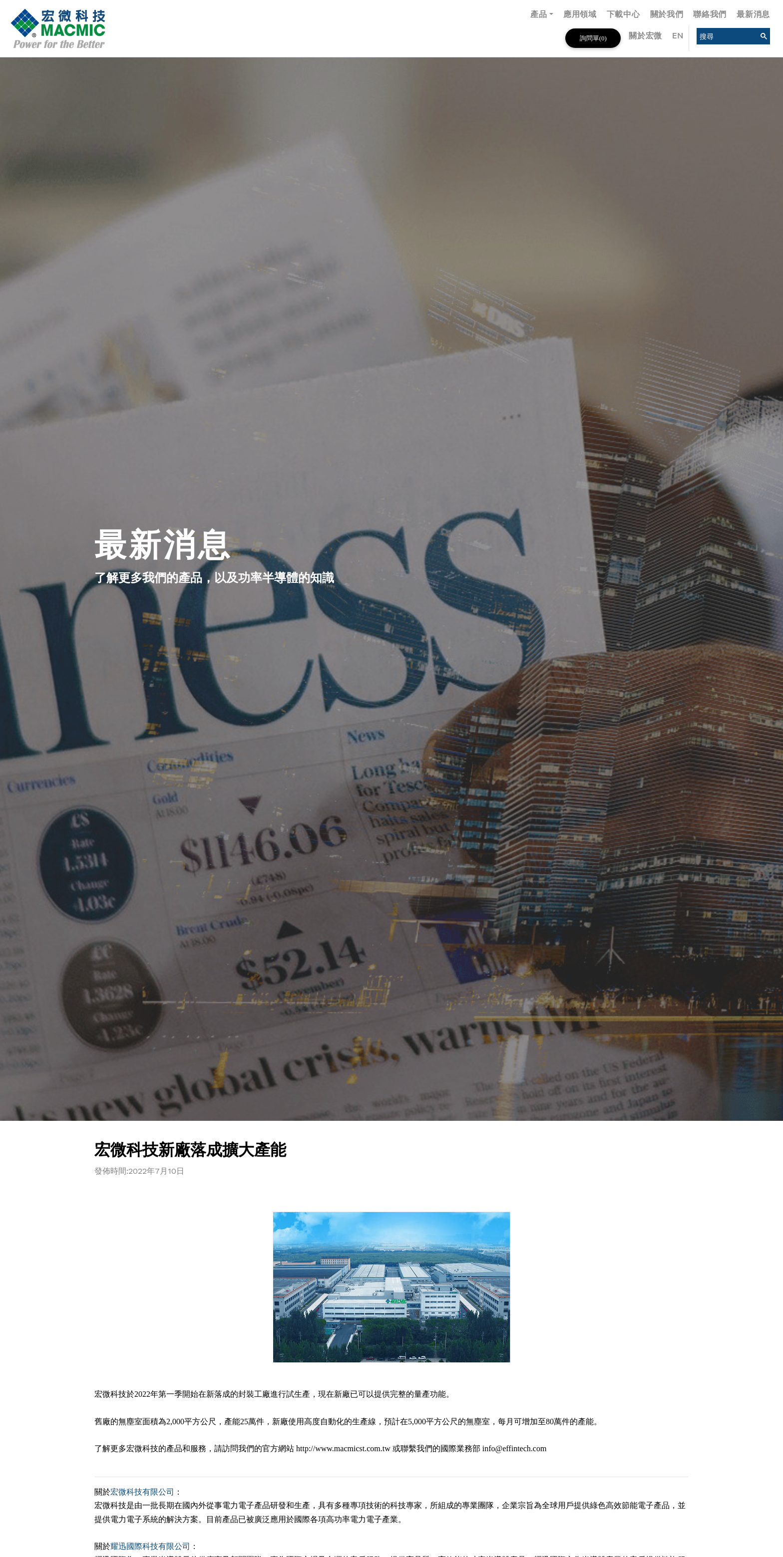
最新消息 (753, 14)
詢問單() (593, 38)
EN (678, 35)
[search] (726, 36)
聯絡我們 (710, 14)
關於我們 (667, 14)
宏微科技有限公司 (142, 1492)
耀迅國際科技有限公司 (150, 1546)
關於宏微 (645, 35)
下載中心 (623, 14)
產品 (538, 14)
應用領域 (580, 14)
